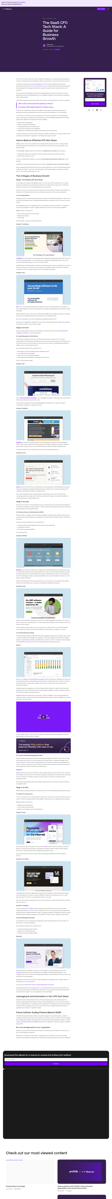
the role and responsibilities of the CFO (37, 56)
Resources (12, 14)
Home (7, 14)
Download (89, 1043)
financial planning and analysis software (39, 651)
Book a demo (36, 1133)
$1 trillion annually (55, 90)
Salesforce (19, 745)
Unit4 (17, 592)
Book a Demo (95, 76)
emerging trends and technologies (29, 994)
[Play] (43, 689)
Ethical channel (34, 1192)
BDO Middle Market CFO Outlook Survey (40, 79)
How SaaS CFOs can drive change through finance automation (38, 957)
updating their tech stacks (48, 65)
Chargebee (31, 881)
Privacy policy (19, 1192)
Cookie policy (27, 1192)
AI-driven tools (20, 972)
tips (50, 159)
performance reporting (29, 612)
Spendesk (18, 944)
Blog (18, 14)
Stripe (45, 819)
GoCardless (19, 865)
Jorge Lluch (13, 32)
